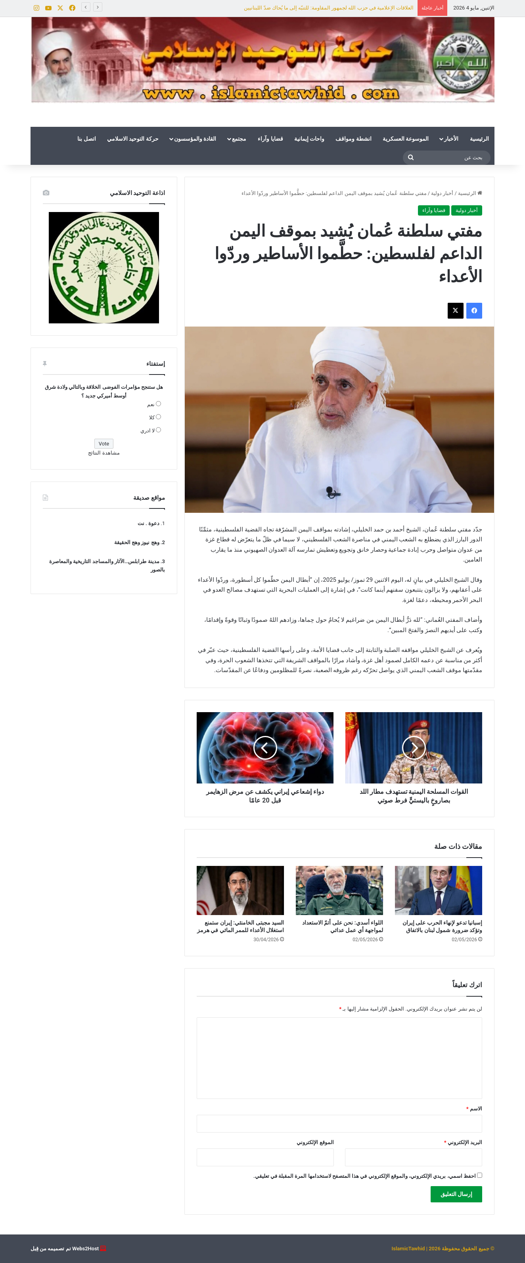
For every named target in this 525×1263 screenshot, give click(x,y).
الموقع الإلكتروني (315, 1142)
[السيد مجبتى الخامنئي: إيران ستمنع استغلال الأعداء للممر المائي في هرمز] (240, 890)
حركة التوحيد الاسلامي (133, 139)
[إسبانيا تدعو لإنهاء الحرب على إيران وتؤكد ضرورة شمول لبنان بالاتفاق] (438, 890)
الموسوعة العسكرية (406, 139)
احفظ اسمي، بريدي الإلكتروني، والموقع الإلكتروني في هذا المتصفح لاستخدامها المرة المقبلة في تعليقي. (364, 1176)
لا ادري (147, 431)
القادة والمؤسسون (195, 139)
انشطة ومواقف (353, 139)
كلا (152, 417)
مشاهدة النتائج (103, 453)
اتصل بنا (86, 139)
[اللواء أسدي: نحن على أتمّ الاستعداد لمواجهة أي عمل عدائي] (339, 890)
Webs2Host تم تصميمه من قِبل (65, 1249)
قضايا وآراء (270, 139)
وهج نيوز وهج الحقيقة (136, 542)
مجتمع (239, 139)
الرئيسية (479, 139)
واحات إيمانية (309, 139)
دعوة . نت (148, 523)
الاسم (474, 1109)
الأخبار (451, 139)
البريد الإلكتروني (463, 1142)
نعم (151, 404)
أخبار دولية (442, 193)
